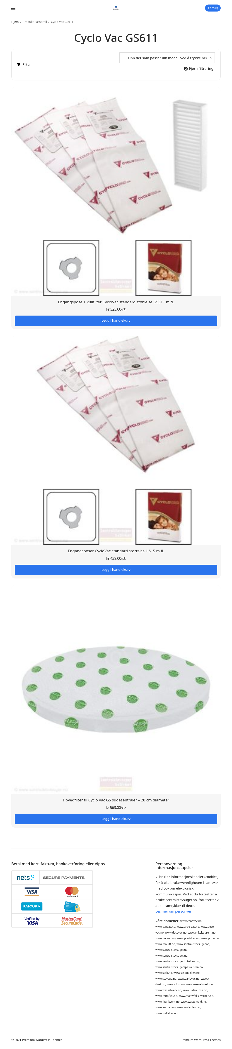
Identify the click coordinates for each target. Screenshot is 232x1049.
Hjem (15, 22)
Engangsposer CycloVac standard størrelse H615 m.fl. (116, 551)
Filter (24, 64)
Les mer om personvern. (174, 911)
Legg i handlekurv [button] (116, 320)
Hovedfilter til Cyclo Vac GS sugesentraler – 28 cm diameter (116, 800)
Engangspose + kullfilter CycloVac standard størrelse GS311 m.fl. (116, 302)
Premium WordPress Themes (42, 1040)
